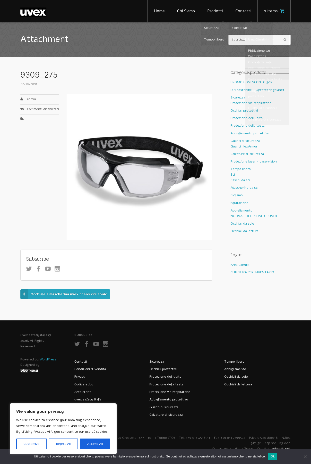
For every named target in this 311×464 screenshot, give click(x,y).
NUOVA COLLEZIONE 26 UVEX (254, 216)
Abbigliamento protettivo (250, 133)
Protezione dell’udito (165, 376)
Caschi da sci (240, 180)
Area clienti (83, 392)
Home (159, 11)
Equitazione (239, 203)
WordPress (48, 359)
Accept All (95, 443)
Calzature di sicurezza (247, 154)
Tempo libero (241, 169)
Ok (272, 456)
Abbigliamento (241, 210)
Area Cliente (240, 264)
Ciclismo (237, 195)
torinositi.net (280, 448)
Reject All (63, 443)
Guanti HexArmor (244, 146)
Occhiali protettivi (244, 110)
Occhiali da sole (242, 223)
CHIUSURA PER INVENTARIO (252, 272)
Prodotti (215, 11)
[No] (304, 456)
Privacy (79, 376)
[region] (63, 428)
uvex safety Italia (87, 399)
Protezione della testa (248, 125)
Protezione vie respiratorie (251, 103)
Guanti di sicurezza (245, 140)
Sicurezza (238, 97)
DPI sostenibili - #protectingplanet (257, 90)
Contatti (243, 11)
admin (31, 99)
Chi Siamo (186, 11)
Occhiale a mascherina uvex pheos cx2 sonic (69, 294)
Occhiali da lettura (244, 231)
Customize (32, 443)
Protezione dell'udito (247, 118)
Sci (233, 174)
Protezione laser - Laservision (254, 161)
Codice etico (83, 384)
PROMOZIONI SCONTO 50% (252, 82)
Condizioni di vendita (90, 369)
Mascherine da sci (244, 187)
